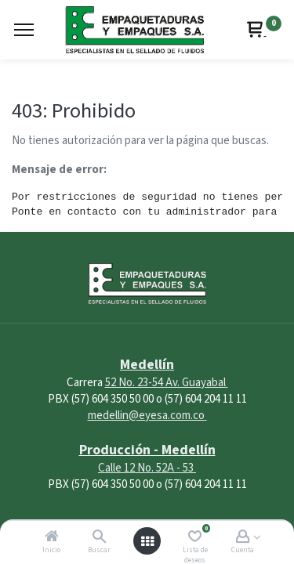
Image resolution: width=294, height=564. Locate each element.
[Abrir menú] (147, 541)
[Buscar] (99, 538)
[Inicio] (52, 538)
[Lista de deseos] (194, 538)
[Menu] (24, 29)
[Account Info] (242, 538)
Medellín (147, 364)
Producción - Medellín (147, 450)
